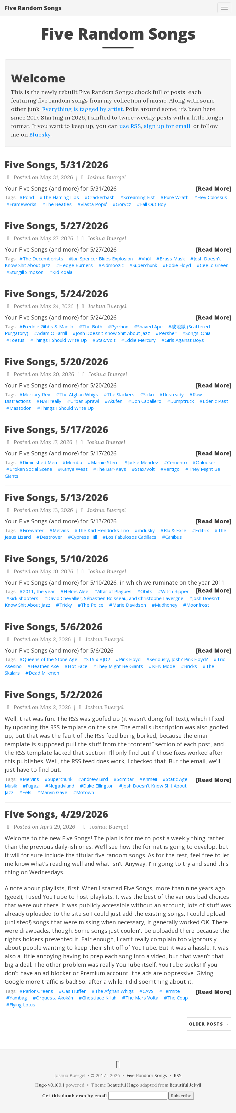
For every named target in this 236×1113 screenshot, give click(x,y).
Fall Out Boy (153, 204)
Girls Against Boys (184, 340)
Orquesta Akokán (54, 997)
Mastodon (20, 408)
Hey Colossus (212, 197)
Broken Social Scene (30, 469)
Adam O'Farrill (52, 333)
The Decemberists (43, 258)
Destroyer (51, 537)
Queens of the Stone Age (50, 659)
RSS (178, 1075)
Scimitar (125, 779)
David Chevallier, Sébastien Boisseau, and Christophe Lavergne (115, 598)
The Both (92, 326)
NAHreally (50, 401)
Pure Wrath (176, 197)
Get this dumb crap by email (74, 1096)
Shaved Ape (150, 326)
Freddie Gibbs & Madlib (48, 326)
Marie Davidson (129, 605)
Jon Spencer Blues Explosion (102, 258)
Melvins (61, 530)
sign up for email (167, 126)
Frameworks (23, 204)
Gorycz (123, 204)
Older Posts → (209, 1024)
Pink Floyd (130, 659)
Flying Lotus (22, 1004)
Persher (168, 333)
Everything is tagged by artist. (83, 109)
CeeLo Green (214, 265)
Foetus (17, 340)
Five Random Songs (33, 8)
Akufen (115, 401)
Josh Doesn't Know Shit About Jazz (113, 333)
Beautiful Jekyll (185, 1085)
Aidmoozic (113, 265)
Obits (146, 591)
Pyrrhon (119, 326)
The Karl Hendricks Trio (103, 530)
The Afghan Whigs (78, 394)
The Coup (177, 997)
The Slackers (120, 394)
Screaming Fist (139, 197)
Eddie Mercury (140, 340)
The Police (92, 605)
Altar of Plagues (114, 591)
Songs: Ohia (198, 333)
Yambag (18, 997)
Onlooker (206, 462)
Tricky (65, 605)
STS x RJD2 (98, 659)
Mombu (74, 462)
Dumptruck (182, 401)
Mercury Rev (36, 394)
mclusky (146, 530)
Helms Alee (76, 591)
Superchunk (144, 265)
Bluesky (39, 134)
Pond (28, 197)
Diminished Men (40, 462)
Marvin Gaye (53, 792)
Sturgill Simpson (26, 272)
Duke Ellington (98, 785)
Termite (171, 991)
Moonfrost (197, 605)
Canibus (173, 537)
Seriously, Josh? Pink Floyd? (178, 659)
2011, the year (39, 591)
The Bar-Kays (111, 469)
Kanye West (74, 469)
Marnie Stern (105, 462)
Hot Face (77, 666)
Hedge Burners (76, 265)
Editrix (202, 530)
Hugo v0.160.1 (49, 1085)
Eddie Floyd (178, 265)
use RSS (130, 126)
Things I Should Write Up (60, 340)
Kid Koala (62, 272)
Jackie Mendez (142, 462)
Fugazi (33, 785)
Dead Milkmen (44, 673)
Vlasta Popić (94, 204)
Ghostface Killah (99, 997)
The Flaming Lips (61, 197)
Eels (26, 792)
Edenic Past (215, 401)
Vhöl (146, 258)
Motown (85, 792)
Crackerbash (101, 197)
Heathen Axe (45, 666)
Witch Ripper (175, 591)
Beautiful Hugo (123, 1085)
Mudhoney (166, 605)
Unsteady (173, 394)
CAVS (148, 991)
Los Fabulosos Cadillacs (131, 537)
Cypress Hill (84, 537)
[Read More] (213, 188)
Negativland (61, 785)
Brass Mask (172, 258)
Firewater (33, 530)
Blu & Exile (175, 530)
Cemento (177, 462)
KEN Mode (163, 666)
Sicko (148, 394)
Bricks (190, 666)
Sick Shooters (23, 598)
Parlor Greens (38, 991)
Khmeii (150, 779)
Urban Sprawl (84, 401)
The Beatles (58, 204)
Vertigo (172, 469)
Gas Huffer (74, 991)
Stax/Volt (105, 340)
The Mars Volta (141, 997)
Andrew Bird (94, 779)
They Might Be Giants (119, 666)
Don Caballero (146, 401)
